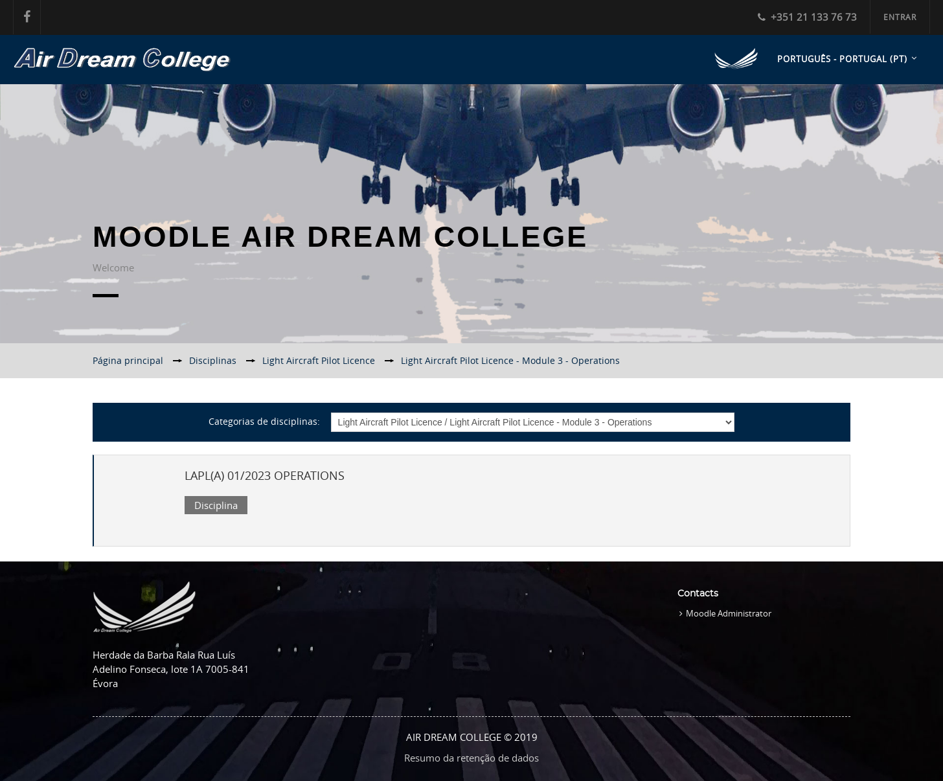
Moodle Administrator (728, 613)
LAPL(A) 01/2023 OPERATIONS (265, 475)
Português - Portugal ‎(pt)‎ (842, 59)
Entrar (899, 17)
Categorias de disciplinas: (264, 421)
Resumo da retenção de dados (471, 757)
